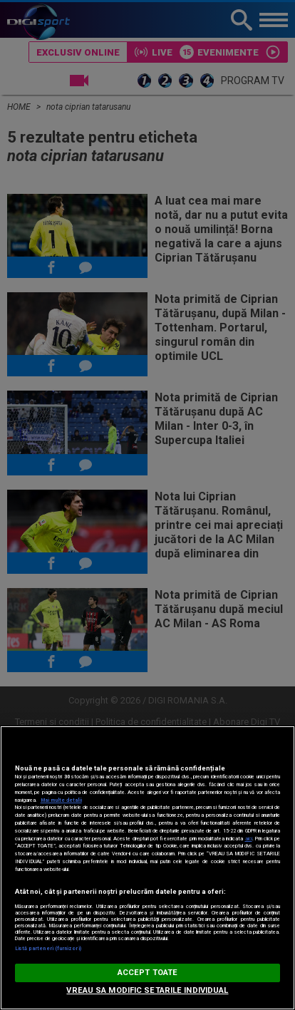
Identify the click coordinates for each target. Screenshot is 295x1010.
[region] (147, 868)
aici (248, 838)
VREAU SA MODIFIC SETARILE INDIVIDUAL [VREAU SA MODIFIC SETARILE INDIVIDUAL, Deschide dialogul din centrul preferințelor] (147, 990)
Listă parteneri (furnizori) (48, 948)
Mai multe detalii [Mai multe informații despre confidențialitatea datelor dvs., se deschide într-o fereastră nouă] (61, 800)
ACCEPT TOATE (147, 972)
